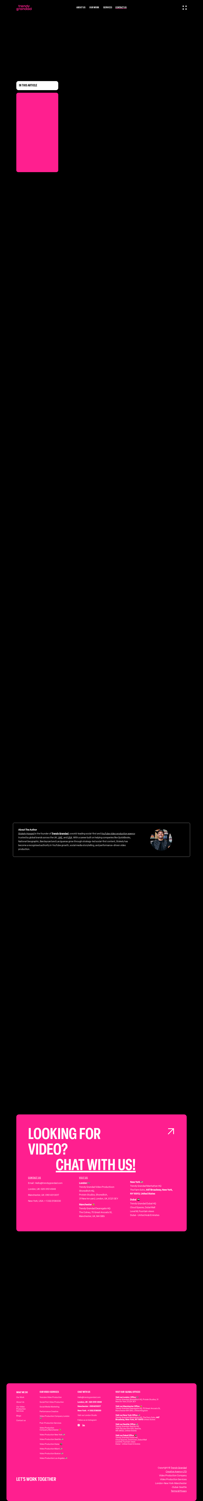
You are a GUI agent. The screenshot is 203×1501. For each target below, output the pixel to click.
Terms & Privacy (179, 1491)
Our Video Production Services (21, 1409)
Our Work (20, 1397)
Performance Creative (49, 1412)
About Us (20, 1402)
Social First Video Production (52, 1402)
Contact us (21, 1421)
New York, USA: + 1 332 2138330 (44, 1201)
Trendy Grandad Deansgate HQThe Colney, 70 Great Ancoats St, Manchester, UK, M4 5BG (95, 1211)
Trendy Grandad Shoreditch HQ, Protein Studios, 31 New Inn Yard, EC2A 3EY (136, 1400)
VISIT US (83, 1178)
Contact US (34, 1178)
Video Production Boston (51, 1454)
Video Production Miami (51, 1449)
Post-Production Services (50, 1423)
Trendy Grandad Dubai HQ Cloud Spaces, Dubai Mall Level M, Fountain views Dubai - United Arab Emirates (144, 1208)
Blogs (18, 1416)
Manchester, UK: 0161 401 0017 (43, 1195)
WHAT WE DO (22, 1392)
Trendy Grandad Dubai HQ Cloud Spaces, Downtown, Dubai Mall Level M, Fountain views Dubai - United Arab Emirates (131, 1440)
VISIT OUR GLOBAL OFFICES (127, 1392)
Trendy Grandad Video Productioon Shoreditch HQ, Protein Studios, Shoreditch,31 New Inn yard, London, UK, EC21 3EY (98, 1191)
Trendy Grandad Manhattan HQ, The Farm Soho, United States (137, 1417)
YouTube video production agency (118, 834)
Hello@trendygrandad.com (89, 1397)
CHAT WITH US (84, 1392)
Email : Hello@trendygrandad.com (45, 1183)
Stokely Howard (26, 834)
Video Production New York (52, 1435)
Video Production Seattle (52, 1439)
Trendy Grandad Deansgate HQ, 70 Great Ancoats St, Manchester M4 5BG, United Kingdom (137, 1409)
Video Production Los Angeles (53, 1458)
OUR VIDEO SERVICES (49, 1392)
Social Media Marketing (49, 1407)
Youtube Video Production (51, 1397)
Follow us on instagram (87, 1420)
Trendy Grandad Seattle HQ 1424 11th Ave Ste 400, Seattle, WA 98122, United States (128, 1428)
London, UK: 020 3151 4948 (42, 1189)
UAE (60, 838)
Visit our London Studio (87, 1415)
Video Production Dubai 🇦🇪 (51, 1444)
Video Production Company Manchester (50, 1429)
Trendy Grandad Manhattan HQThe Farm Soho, (151, 1188)
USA (70, 838)
